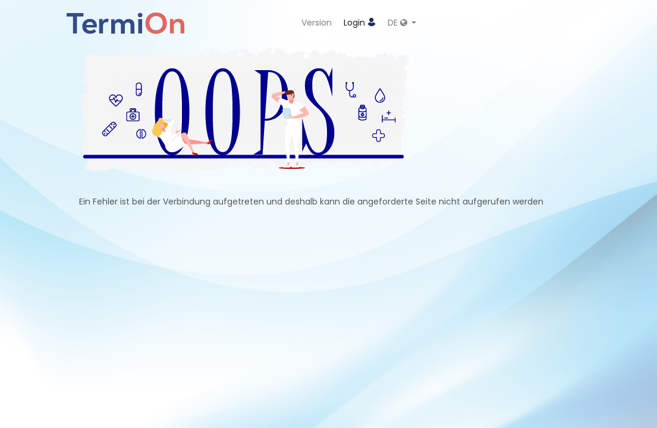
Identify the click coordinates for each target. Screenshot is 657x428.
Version (316, 23)
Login (360, 23)
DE (399, 23)
